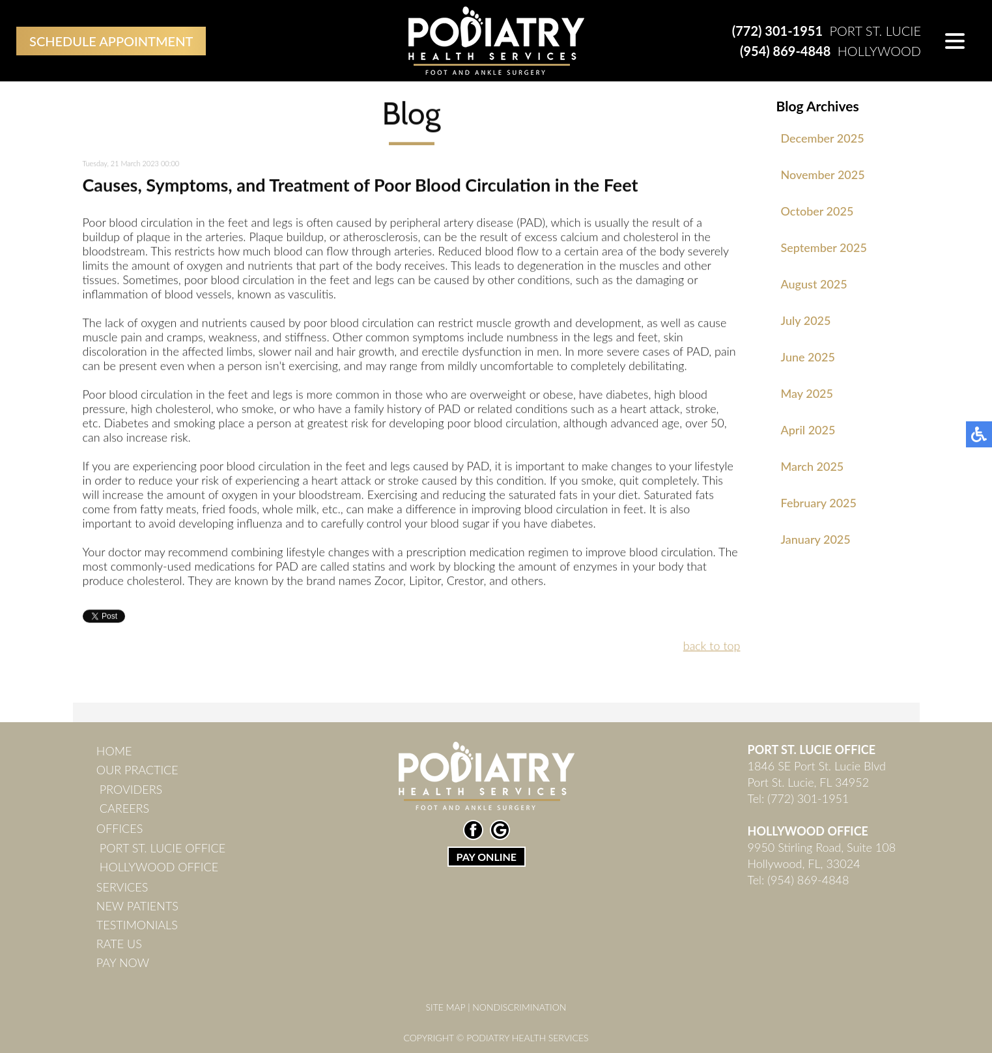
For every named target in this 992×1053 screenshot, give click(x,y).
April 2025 (808, 430)
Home (114, 751)
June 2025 (808, 357)
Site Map (446, 1007)
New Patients (137, 906)
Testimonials (137, 925)
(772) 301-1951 (777, 30)
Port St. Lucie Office (162, 848)
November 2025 (823, 174)
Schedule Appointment (111, 41)
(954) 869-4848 (785, 51)
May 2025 (807, 393)
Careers (124, 808)
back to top (712, 646)
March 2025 (812, 466)
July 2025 (806, 320)
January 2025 (816, 539)
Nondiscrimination (519, 1007)
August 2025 (814, 284)
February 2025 (819, 503)
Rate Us (119, 943)
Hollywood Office (159, 867)
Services (122, 887)
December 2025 (822, 138)
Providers (131, 789)
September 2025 (824, 247)
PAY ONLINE (487, 856)
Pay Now (122, 962)
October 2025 (817, 211)
